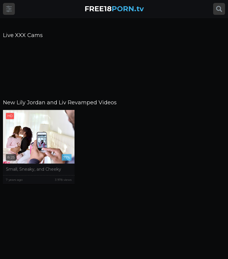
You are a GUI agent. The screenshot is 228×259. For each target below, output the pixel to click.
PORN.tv (114, 9)
